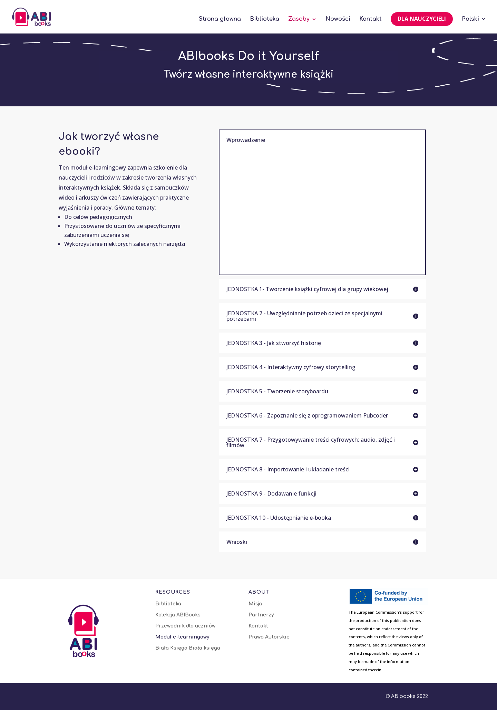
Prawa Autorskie (269, 637)
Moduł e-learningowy (182, 637)
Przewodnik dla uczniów (185, 626)
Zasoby (299, 19)
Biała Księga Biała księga (187, 648)
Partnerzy (261, 615)
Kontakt (370, 19)
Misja (255, 604)
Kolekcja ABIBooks (178, 615)
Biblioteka (264, 19)
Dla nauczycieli (422, 18)
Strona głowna (220, 19)
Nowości (337, 19)
